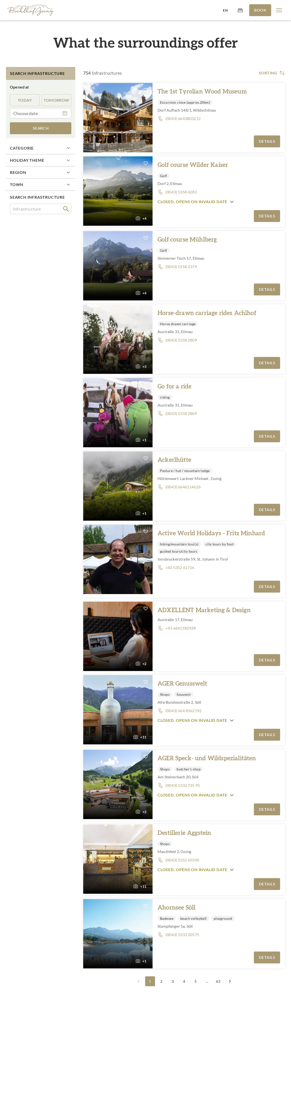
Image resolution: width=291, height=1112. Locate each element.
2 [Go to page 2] (161, 981)
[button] (279, 10)
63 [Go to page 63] (218, 981)
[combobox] (40, 209)
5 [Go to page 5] (196, 981)
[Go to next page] (230, 981)
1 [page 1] (150, 981)
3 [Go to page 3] (173, 981)
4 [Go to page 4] (184, 981)
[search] (66, 209)
